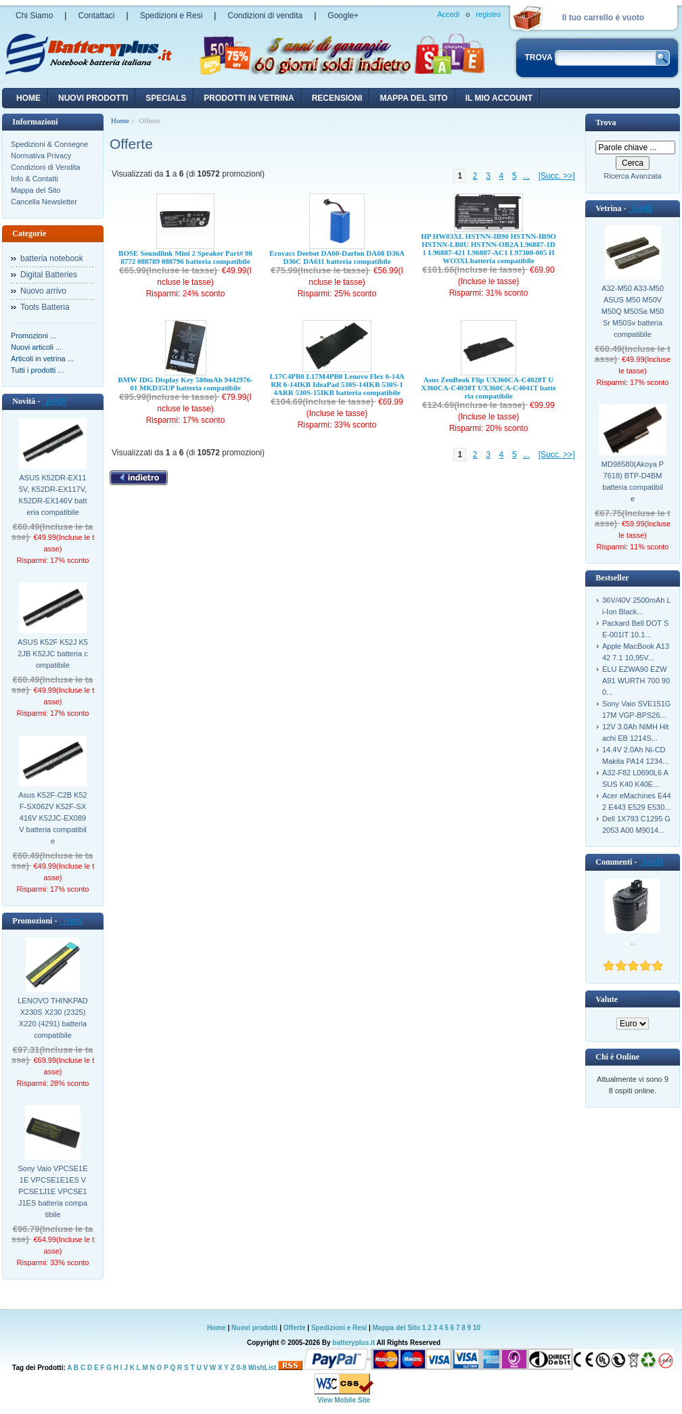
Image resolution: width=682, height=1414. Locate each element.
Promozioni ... (33, 336)
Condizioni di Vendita (46, 167)
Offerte (295, 1327)
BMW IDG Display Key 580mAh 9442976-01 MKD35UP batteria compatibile (185, 383)
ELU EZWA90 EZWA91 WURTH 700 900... (636, 680)
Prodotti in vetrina (249, 98)
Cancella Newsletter (44, 202)
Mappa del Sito (35, 190)
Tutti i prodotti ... (37, 370)
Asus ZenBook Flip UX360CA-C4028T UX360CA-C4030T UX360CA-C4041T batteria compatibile (488, 387)
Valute (606, 999)
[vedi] (54, 401)
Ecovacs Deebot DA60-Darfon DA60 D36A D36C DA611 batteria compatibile (337, 257)
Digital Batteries (48, 274)
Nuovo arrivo (43, 291)
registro (488, 14)
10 (476, 1327)
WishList (262, 1367)
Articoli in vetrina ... (42, 359)
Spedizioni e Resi (171, 15)
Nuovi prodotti (254, 1327)
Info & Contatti (34, 179)
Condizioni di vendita (264, 15)
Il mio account (498, 98)
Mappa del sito (413, 98)
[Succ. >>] (557, 176)
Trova (605, 122)
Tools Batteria (45, 307)
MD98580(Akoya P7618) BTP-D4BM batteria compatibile (632, 481)
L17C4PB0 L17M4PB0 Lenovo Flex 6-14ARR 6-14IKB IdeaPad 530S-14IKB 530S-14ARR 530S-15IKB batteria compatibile (336, 384)
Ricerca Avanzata (632, 176)
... (526, 176)
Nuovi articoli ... (36, 347)
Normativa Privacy (41, 156)
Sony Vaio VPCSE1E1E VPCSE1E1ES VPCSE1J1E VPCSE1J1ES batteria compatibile (52, 1191)
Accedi (448, 14)
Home (28, 98)
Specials (165, 98)
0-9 (241, 1367)
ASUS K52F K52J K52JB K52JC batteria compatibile (53, 653)
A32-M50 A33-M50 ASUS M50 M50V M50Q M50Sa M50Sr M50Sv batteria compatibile (632, 311)
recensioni (337, 98)
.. (633, 942)
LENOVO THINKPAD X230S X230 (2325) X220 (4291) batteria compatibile (53, 1018)
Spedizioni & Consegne (49, 144)
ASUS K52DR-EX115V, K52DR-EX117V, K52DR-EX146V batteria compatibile (53, 495)
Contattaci (96, 15)
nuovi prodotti (93, 98)
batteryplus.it (354, 1342)
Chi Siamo (34, 15)
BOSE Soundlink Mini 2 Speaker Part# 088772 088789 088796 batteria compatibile (185, 257)
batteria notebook (51, 258)
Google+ (343, 15)
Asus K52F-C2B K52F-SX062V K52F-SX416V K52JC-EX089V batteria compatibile (52, 818)
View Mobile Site (343, 1400)
